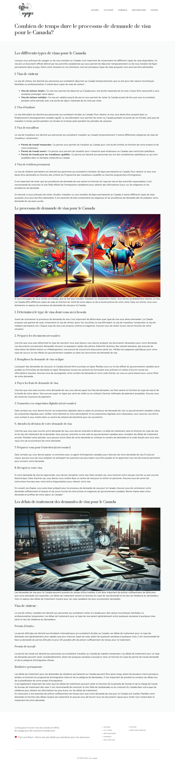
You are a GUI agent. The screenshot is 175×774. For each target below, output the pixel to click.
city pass (108, 730)
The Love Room (26, 737)
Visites (154, 10)
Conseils (122, 10)
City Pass (108, 10)
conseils (108, 737)
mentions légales (138, 730)
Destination (109, 740)
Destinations (139, 10)
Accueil (95, 10)
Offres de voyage (90, 758)
